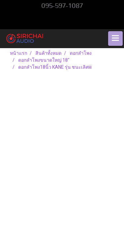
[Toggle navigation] (115, 38)
